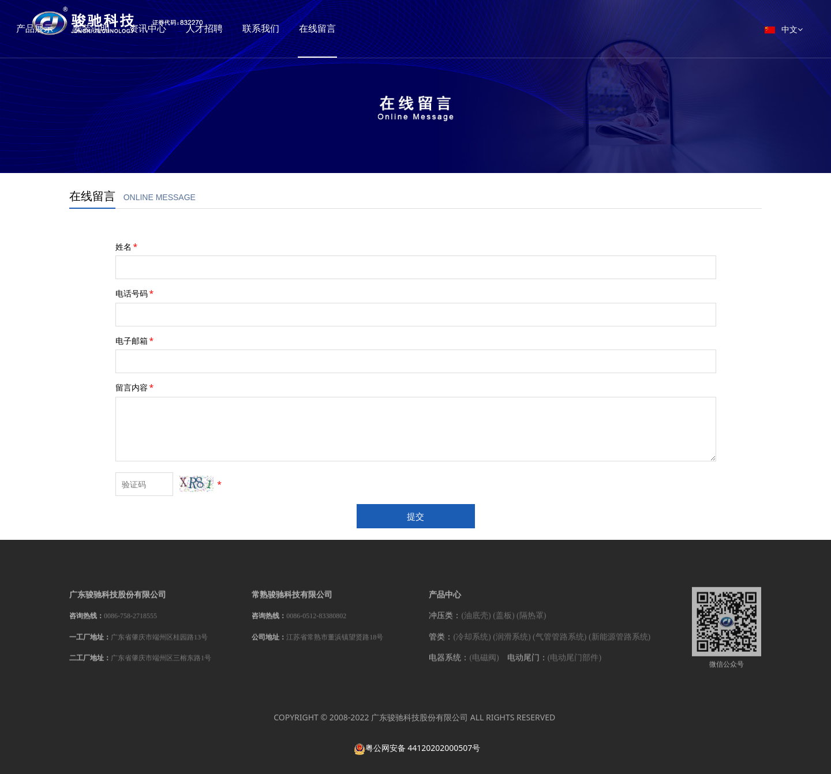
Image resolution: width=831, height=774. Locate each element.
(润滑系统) (511, 643)
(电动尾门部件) (574, 664)
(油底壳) (476, 622)
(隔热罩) (531, 622)
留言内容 (135, 387)
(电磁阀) (484, 664)
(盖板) (503, 622)
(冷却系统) (472, 643)
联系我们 (312, 28)
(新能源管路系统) (619, 643)
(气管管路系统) (559, 643)
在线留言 (369, 28)
